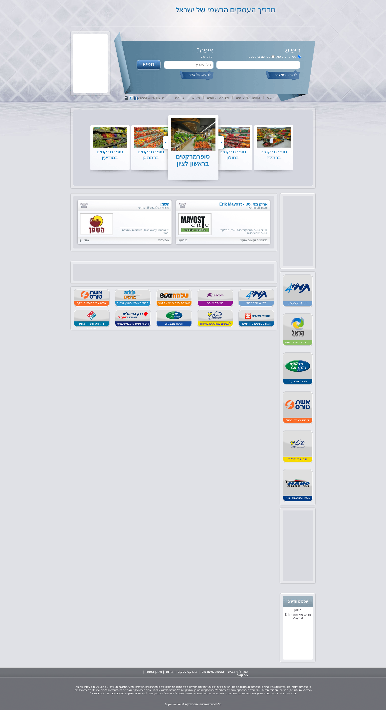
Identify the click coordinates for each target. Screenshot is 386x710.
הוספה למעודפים (212, 672)
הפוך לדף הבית (238, 672)
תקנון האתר (154, 672)
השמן (298, 610)
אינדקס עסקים (187, 672)
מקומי (196, 97)
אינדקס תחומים (218, 97)
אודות (169, 672)
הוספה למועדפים (248, 97)
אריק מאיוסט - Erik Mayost (297, 616)
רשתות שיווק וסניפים (151, 97)
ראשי (270, 97)
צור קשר (179, 97)
